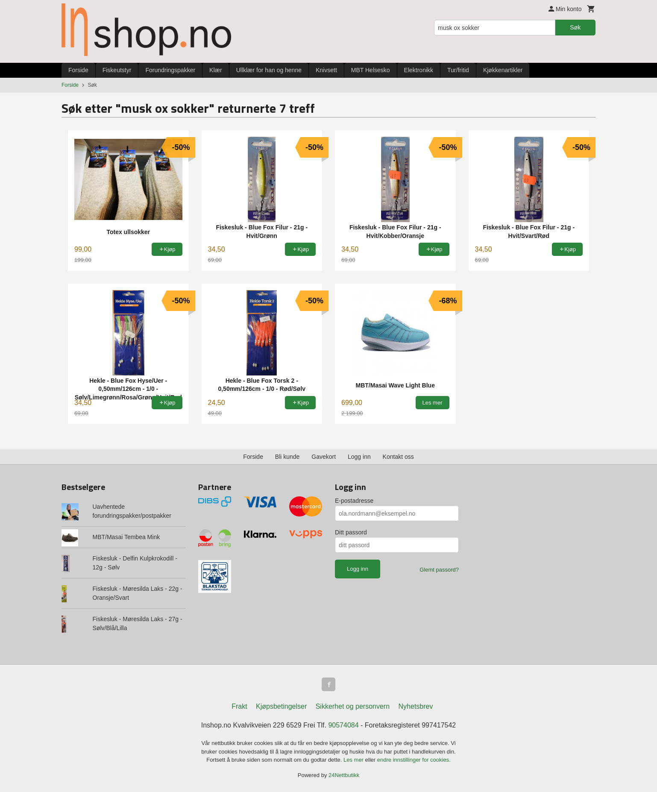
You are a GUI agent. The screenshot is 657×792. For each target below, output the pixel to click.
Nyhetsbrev (416, 706)
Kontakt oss (398, 456)
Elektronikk (418, 70)
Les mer (354, 760)
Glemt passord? (439, 569)
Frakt (239, 706)
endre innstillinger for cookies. (414, 760)
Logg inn (359, 456)
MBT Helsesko (370, 70)
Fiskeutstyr (117, 70)
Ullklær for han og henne (269, 70)
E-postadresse (354, 500)
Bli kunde (287, 456)
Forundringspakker (170, 70)
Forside (78, 70)
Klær (215, 70)
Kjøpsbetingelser (281, 706)
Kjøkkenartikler (503, 70)
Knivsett (326, 70)
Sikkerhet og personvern (353, 706)
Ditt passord (351, 532)
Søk (575, 27)
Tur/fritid (458, 70)
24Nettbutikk (343, 775)
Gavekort (323, 456)
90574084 (343, 725)
